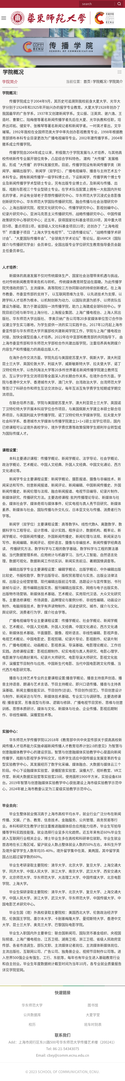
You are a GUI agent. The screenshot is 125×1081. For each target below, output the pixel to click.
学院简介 (116, 81)
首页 (86, 81)
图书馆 (93, 1005)
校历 (32, 1024)
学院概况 (100, 81)
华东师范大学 (32, 1005)
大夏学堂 (93, 1015)
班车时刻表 (93, 1024)
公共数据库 (32, 1015)
